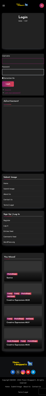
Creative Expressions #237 (18, 323)
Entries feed (8, 231)
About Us (7, 194)
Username (6, 56)
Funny (9, 293)
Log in (6, 226)
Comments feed (10, 237)
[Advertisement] (23, 33)
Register (8, 90)
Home (6, 183)
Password (5, 67)
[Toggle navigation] (3, 5)
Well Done (10, 296)
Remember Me (9, 78)
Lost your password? (13, 93)
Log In (8, 84)
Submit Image (9, 189)
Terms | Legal (9, 205)
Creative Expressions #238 (18, 300)
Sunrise (10, 278)
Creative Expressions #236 (18, 345)
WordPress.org (9, 242)
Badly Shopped (12, 341)
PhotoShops (12, 274)
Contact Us (8, 200)
